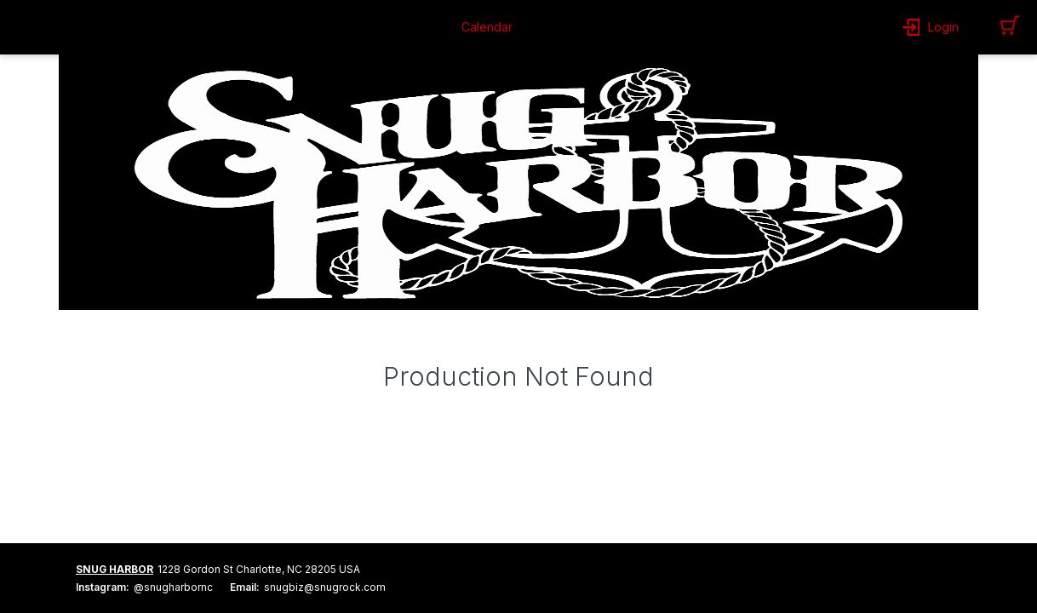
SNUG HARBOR (114, 569)
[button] (491, 27)
